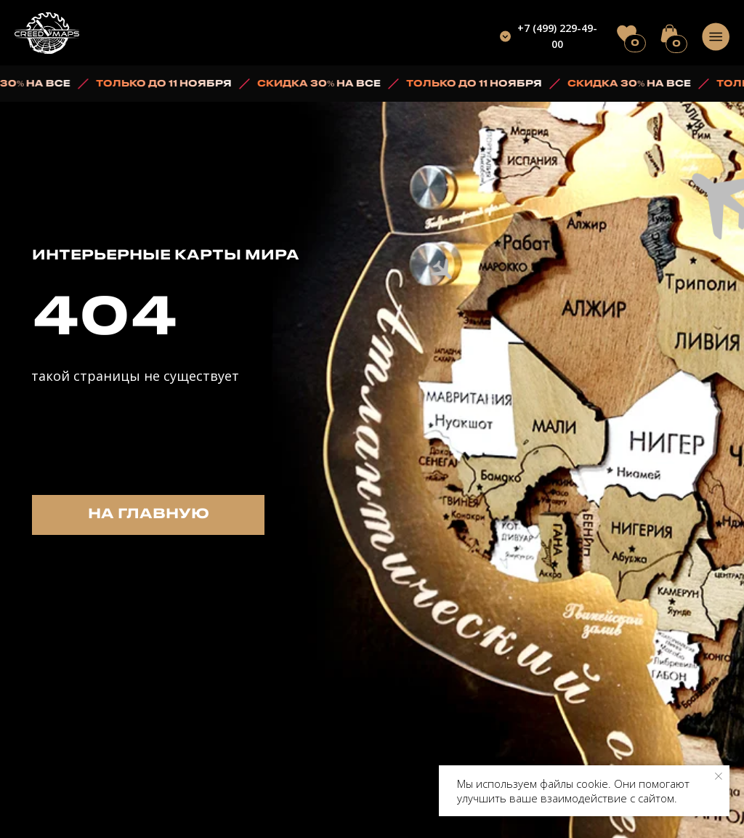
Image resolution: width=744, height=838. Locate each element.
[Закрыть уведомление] (718, 776)
